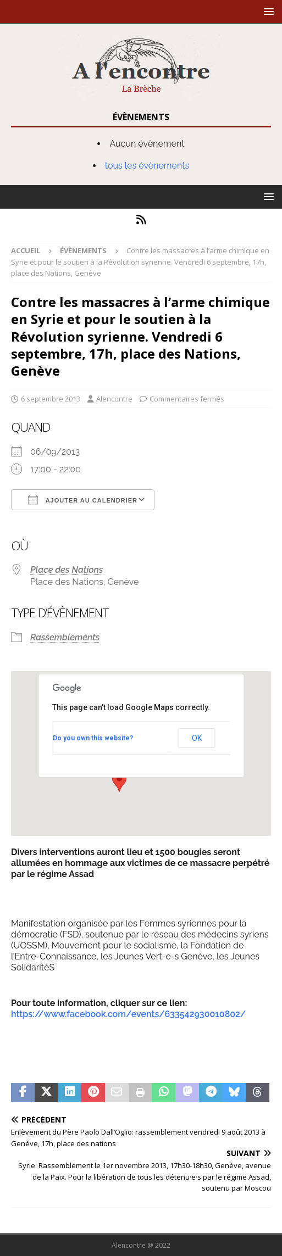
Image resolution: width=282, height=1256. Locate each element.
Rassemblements (64, 637)
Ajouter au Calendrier (82, 500)
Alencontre (114, 399)
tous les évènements (147, 165)
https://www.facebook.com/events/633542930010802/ (128, 1014)
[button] (267, 11)
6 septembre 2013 (50, 399)
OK (197, 738)
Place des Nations (66, 570)
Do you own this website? (93, 738)
